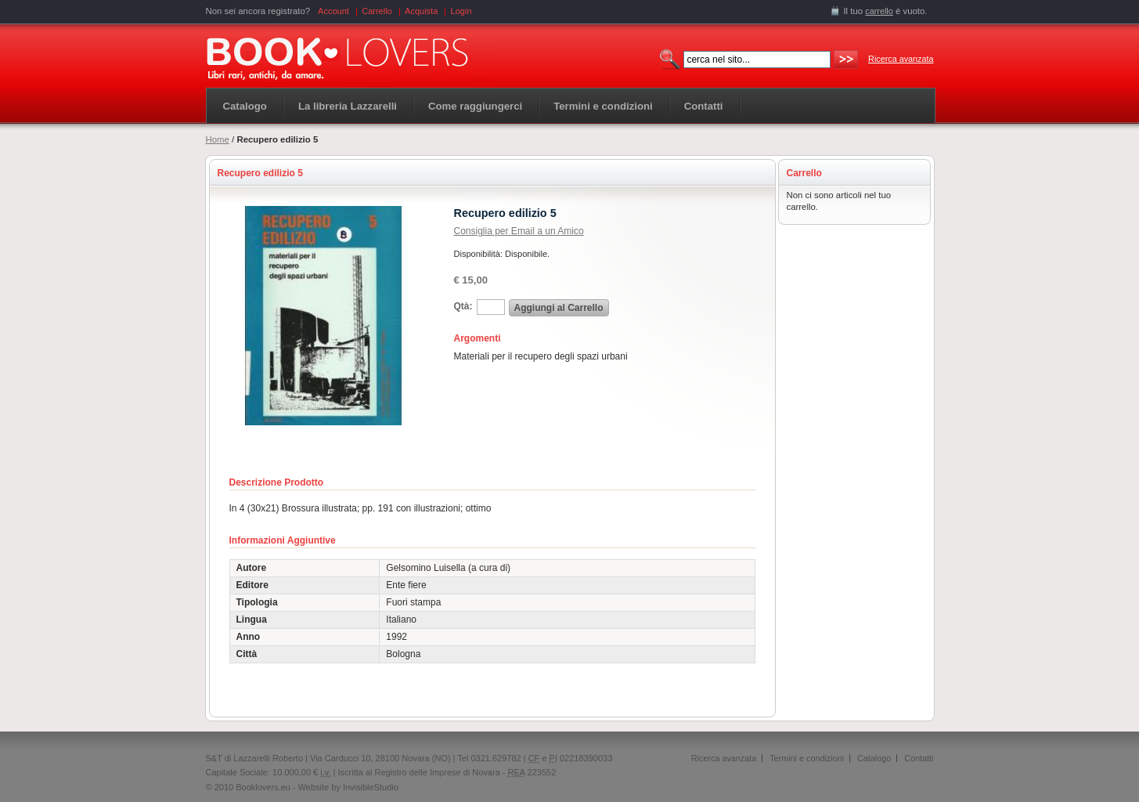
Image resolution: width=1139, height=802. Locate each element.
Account (333, 11)
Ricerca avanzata (900, 58)
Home (217, 139)
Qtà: (463, 306)
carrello (879, 11)
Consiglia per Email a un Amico (519, 231)
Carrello (377, 11)
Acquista (421, 11)
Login (461, 11)
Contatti (918, 758)
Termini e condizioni (807, 758)
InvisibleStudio (370, 787)
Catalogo (245, 106)
